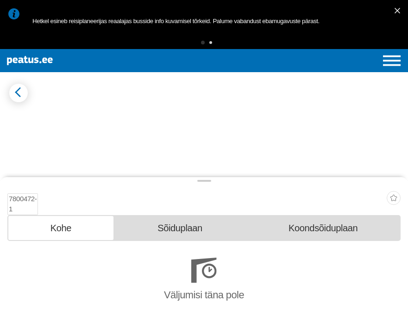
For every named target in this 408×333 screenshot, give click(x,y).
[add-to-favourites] (394, 248)
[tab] (60, 280)
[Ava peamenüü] (392, 60)
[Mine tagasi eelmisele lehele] (18, 93)
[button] (203, 42)
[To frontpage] (72, 60)
